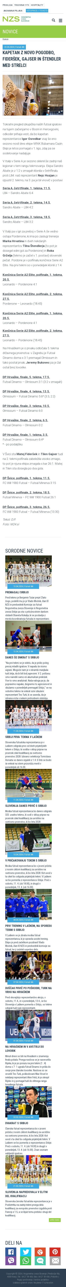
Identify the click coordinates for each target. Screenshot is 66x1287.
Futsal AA (19, 47)
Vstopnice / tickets (37, 10)
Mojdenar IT (39, 1283)
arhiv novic (54, 1220)
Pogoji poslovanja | (25, 1280)
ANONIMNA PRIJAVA (13, 10)
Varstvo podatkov (41, 1280)
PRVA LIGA (7, 5)
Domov (5, 39)
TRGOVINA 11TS (21, 5)
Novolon (49, 1283)
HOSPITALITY (37, 5)
